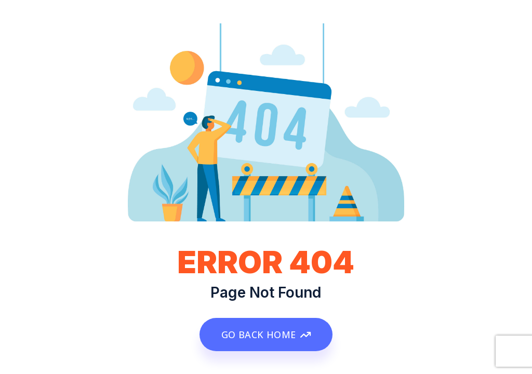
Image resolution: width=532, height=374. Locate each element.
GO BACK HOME (266, 334)
